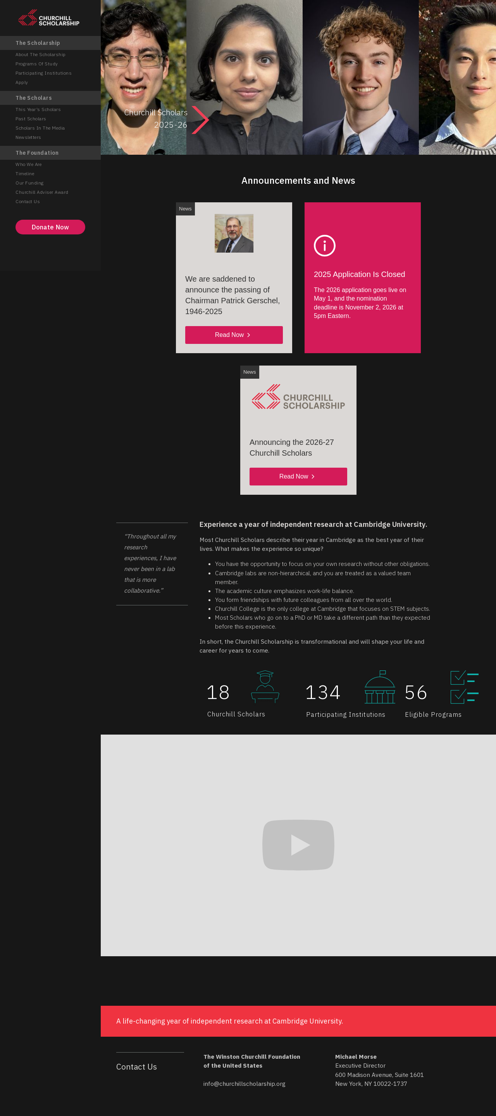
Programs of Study (37, 64)
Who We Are (28, 164)
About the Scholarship (41, 54)
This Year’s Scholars (38, 109)
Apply (22, 82)
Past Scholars (31, 118)
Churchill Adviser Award (42, 192)
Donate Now (50, 227)
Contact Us (28, 201)
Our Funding (30, 183)
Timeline (25, 173)
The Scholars (34, 97)
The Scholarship (38, 42)
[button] (131, 581)
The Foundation (37, 152)
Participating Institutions (44, 73)
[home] (50, 17)
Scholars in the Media (40, 128)
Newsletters (28, 137)
